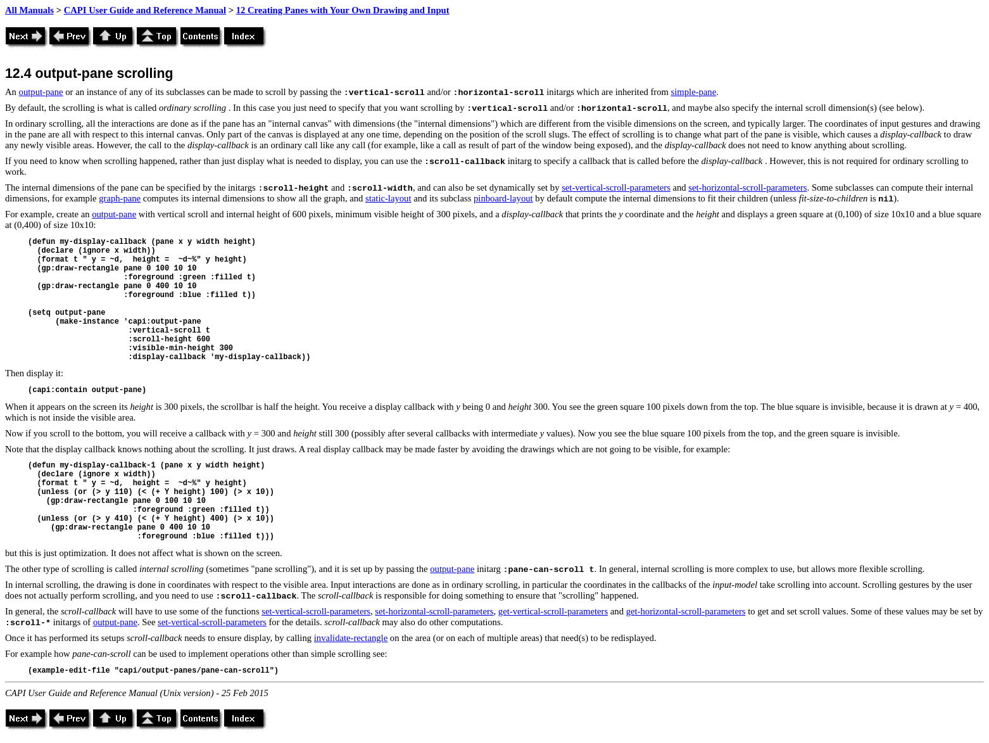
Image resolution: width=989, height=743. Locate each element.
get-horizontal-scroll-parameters (686, 611)
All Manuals (29, 10)
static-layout (388, 198)
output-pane (41, 92)
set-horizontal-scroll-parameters (747, 187)
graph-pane (120, 198)
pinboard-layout (503, 198)
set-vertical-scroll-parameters (616, 187)
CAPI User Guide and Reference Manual (145, 10)
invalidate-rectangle (350, 638)
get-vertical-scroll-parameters (553, 611)
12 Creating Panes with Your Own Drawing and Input (343, 10)
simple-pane (694, 92)
